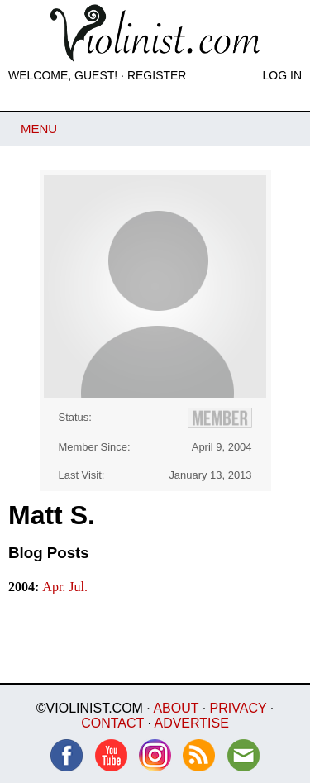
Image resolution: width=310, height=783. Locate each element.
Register (157, 75)
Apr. (55, 587)
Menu (39, 129)
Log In (282, 75)
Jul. (78, 587)
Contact (112, 723)
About (175, 708)
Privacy (238, 708)
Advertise (191, 723)
